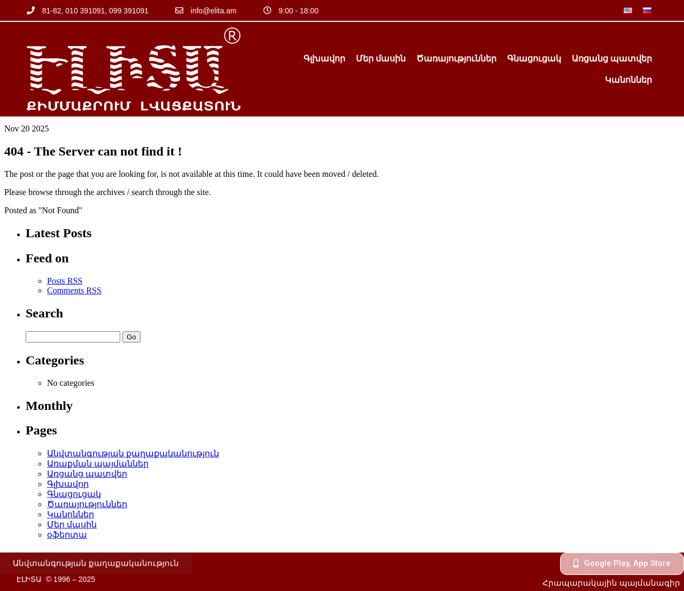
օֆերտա (67, 534)
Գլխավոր (324, 58)
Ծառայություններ (456, 58)
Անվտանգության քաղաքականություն (133, 453)
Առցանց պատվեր (612, 58)
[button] (96, 563)
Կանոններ (628, 80)
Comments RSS (74, 290)
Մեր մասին (381, 58)
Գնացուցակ (534, 58)
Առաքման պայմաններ (98, 463)
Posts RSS (64, 280)
